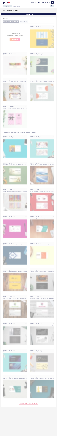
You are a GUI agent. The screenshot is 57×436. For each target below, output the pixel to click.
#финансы (19, 378)
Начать (15, 39)
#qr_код (49, 218)
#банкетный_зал (46, 81)
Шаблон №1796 (7, 377)
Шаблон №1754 (7, 243)
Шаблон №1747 (34, 190)
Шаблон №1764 (34, 323)
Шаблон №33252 (35, 26)
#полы (15, 191)
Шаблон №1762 (7, 323)
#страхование (14, 378)
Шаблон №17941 (35, 80)
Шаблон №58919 (8, 106)
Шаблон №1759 (34, 270)
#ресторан (23, 81)
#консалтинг (14, 298)
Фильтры (28, 14)
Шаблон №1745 (7, 190)
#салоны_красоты (24, 218)
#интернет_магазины (46, 54)
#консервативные (34, 164)
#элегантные (6, 108)
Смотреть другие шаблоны (28, 403)
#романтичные (12, 108)
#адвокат (44, 378)
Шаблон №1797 (34, 377)
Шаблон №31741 (8, 53)
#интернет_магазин (38, 81)
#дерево (49, 271)
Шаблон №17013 (35, 53)
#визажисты (53, 191)
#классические (43, 298)
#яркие (4, 54)
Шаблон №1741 (34, 136)
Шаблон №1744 (34, 163)
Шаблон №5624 (7, 80)
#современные (33, 54)
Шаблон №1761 (34, 297)
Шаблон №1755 (34, 243)
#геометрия (33, 218)
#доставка (19, 81)
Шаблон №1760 (7, 297)
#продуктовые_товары (11, 54)
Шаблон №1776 (34, 350)
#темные (39, 54)
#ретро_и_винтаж (51, 28)
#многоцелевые (24, 244)
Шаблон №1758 (7, 270)
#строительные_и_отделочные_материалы (26, 191)
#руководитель (24, 351)
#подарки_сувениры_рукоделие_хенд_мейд (26, 54)
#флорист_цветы (26, 108)
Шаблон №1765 (7, 350)
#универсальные (43, 28)
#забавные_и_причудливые (9, 164)
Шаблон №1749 (7, 216)
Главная (3, 10)
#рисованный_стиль (34, 28)
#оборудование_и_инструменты (22, 325)
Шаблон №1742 (7, 163)
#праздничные (19, 108)
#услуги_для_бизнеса (50, 164)
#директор (45, 218)
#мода (51, 137)
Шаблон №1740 (7, 136)
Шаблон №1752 (34, 216)
